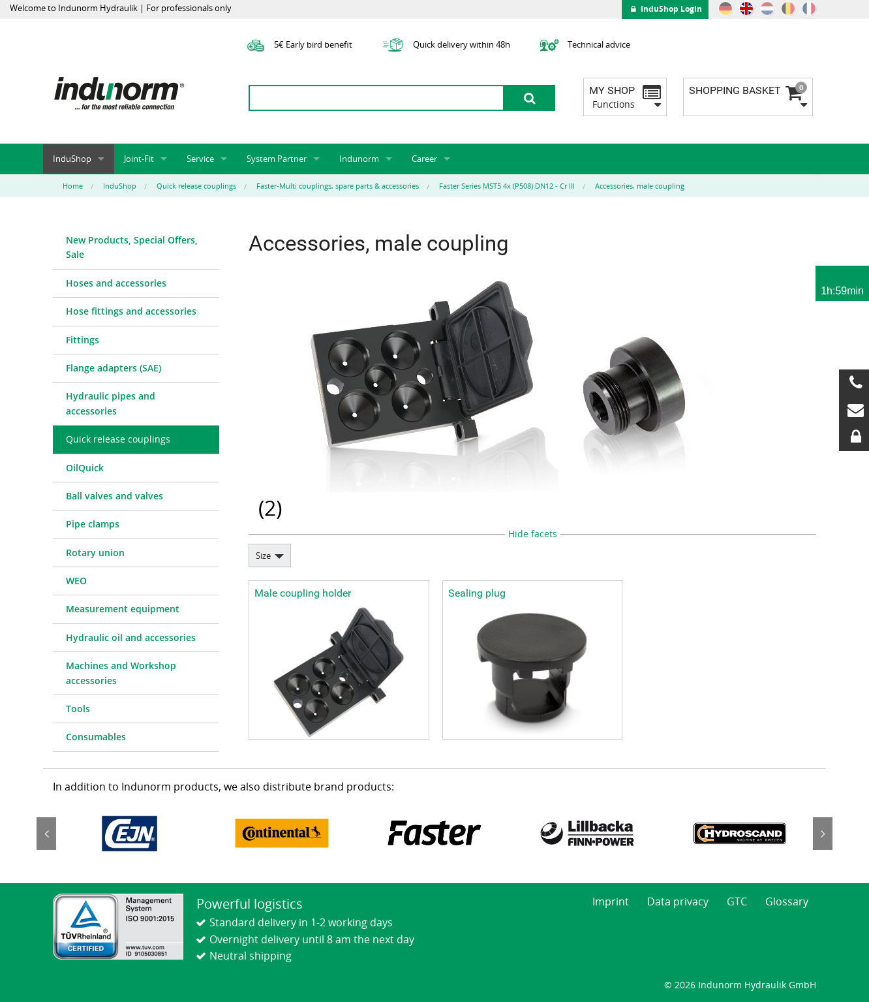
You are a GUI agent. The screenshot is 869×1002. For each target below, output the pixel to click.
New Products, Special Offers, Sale (132, 247)
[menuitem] (136, 248)
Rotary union (95, 552)
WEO (76, 580)
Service (200, 158)
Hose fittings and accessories (131, 311)
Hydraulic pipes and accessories (110, 403)
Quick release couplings (118, 439)
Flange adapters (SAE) (113, 368)
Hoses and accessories (116, 283)
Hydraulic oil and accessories (131, 637)
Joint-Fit (139, 158)
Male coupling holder (302, 593)
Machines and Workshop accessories (121, 672)
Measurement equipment (122, 609)
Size (263, 555)
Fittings (82, 340)
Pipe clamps (92, 524)
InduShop (72, 158)
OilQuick (85, 468)
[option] (129, 833)
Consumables (96, 736)
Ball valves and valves (114, 496)
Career (424, 158)
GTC (737, 901)
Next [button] (822, 833)
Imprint (610, 901)
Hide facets (532, 533)
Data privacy (678, 901)
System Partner (277, 158)
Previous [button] (46, 833)
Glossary (786, 901)
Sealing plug (477, 593)
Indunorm (359, 158)
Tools (78, 708)
